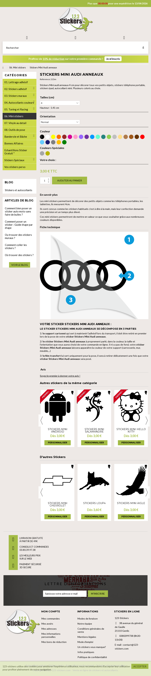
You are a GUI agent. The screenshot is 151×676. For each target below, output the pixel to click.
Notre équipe (85, 623)
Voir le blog (19, 264)
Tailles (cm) (47, 97)
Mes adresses (49, 628)
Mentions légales (87, 636)
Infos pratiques (86, 652)
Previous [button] (41, 420)
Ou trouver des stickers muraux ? (18, 236)
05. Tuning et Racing (16, 109)
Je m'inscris (113, 58)
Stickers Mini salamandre (94, 430)
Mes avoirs (47, 623)
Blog (9, 182)
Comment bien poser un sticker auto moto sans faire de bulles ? (18, 211)
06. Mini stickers (13, 116)
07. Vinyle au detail (15, 123)
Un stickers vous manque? (92, 646)
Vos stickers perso (14, 166)
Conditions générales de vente (91, 630)
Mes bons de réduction (54, 641)
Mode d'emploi (85, 641)
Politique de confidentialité (92, 657)
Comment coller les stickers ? (16, 246)
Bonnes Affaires (13, 143)
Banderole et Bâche (15, 136)
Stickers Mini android (57, 430)
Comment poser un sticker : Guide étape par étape (19, 224)
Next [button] (147, 420)
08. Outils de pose (14, 129)
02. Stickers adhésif (15, 89)
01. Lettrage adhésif (16, 82)
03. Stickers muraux (15, 95)
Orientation (47, 116)
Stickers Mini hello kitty (131, 430)
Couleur (45, 131)
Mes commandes (50, 618)
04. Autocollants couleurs (19, 102)
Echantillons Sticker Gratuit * (15, 152)
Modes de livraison (88, 618)
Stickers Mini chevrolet (57, 504)
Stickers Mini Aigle (131, 503)
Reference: (45, 79)
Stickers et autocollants (18, 190)
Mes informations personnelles (50, 635)
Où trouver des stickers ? (19, 255)
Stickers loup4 (94, 503)
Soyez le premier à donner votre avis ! (60, 375)
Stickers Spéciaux (14, 160)
